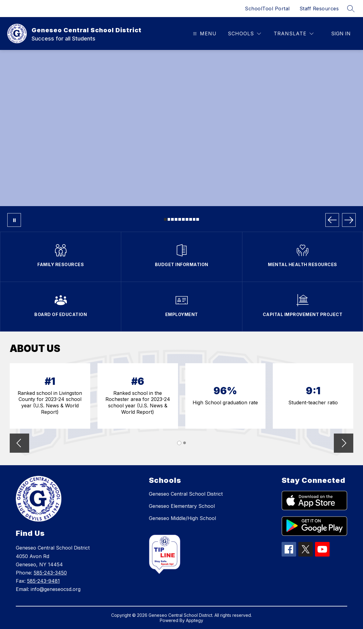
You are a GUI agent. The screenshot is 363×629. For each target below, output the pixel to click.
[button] (19, 444)
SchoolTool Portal (267, 8)
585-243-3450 (50, 573)
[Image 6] (183, 219)
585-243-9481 (43, 581)
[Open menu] (204, 33)
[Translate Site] (293, 33)
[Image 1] (165, 219)
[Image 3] (172, 219)
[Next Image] (349, 220)
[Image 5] (179, 219)
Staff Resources (319, 8)
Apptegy (194, 620)
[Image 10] (197, 219)
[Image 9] (194, 219)
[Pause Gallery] (14, 220)
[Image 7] (187, 219)
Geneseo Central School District (186, 494)
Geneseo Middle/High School (182, 518)
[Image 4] (176, 219)
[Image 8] (190, 219)
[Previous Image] (332, 220)
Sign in (341, 33)
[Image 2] (169, 219)
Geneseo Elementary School (182, 506)
